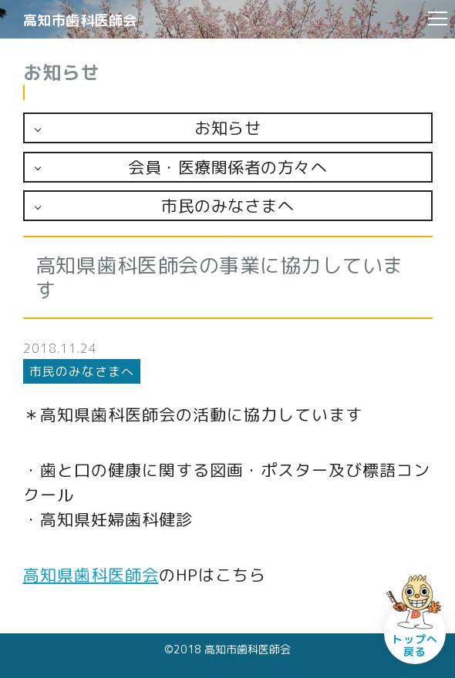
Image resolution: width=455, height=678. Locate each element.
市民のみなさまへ (227, 205)
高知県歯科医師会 (91, 574)
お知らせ (227, 127)
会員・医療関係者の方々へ (227, 167)
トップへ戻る (415, 645)
